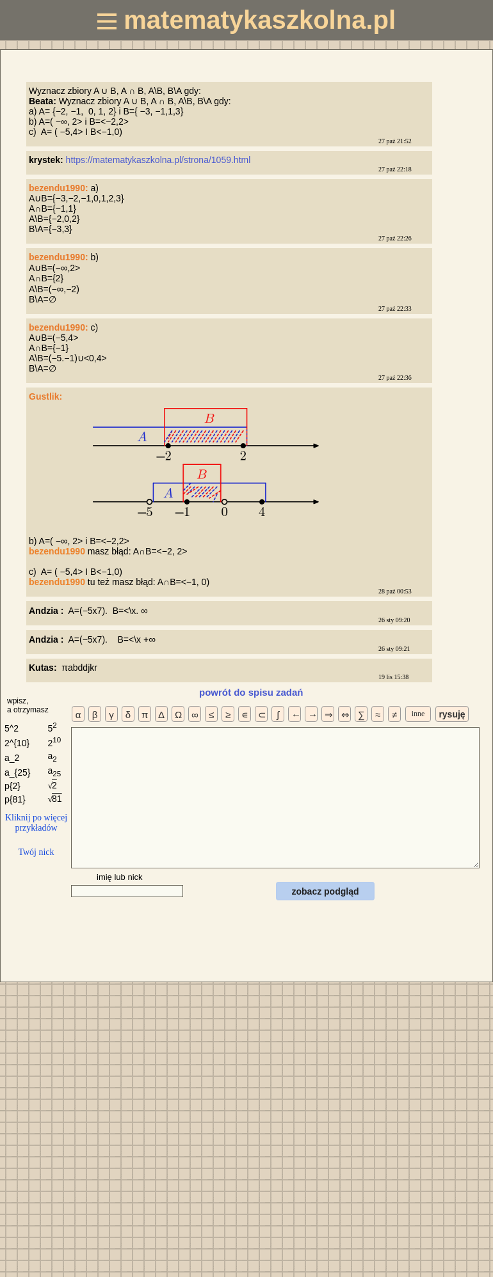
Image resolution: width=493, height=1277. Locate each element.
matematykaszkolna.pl (246, 20)
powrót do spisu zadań (251, 692)
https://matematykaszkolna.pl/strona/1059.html (160, 160)
